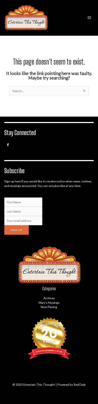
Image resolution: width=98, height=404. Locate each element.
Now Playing (49, 307)
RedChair (80, 384)
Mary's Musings (49, 302)
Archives (49, 298)
